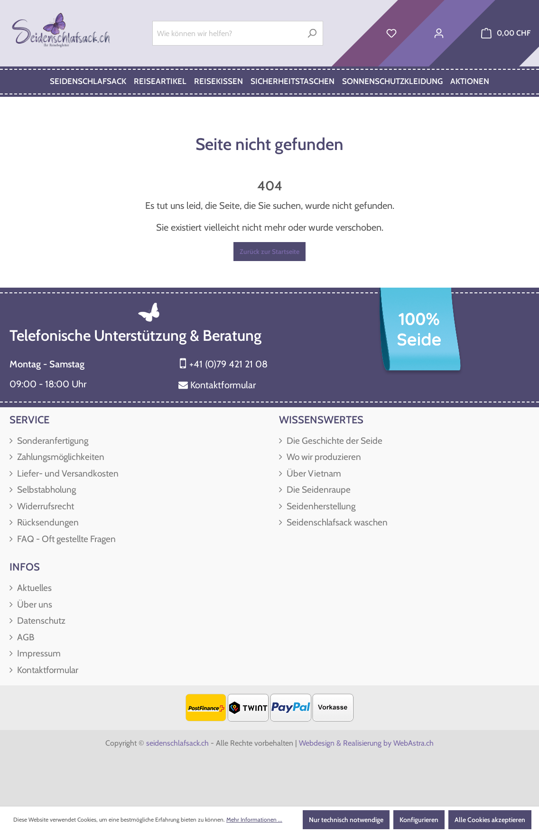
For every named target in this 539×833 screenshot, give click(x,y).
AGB (24, 637)
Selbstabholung (45, 489)
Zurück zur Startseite (269, 251)
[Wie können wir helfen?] (226, 33)
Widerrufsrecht (44, 506)
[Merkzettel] (391, 33)
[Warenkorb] (506, 33)
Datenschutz (40, 620)
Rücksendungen (47, 522)
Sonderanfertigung (51, 440)
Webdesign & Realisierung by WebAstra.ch (366, 743)
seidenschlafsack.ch (177, 743)
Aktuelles (33, 587)
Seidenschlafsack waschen (336, 522)
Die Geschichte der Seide (333, 440)
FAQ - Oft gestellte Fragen (65, 538)
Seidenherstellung (320, 506)
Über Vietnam (313, 473)
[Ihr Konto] (438, 33)
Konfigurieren (419, 819)
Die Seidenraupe (318, 489)
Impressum (38, 653)
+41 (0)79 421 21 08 (228, 364)
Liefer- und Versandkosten (67, 473)
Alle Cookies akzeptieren (490, 819)
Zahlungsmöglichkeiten (59, 456)
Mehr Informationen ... (254, 819)
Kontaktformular (223, 385)
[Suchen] (312, 33)
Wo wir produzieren (323, 456)
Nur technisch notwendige (346, 819)
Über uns (33, 604)
